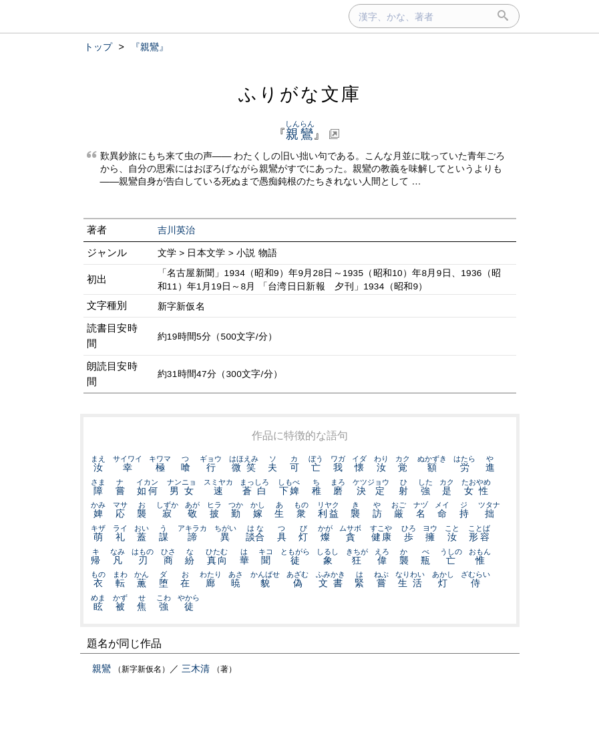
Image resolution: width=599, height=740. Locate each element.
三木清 (196, 668)
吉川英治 (177, 230)
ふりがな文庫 (299, 94)
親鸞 (101, 668)
